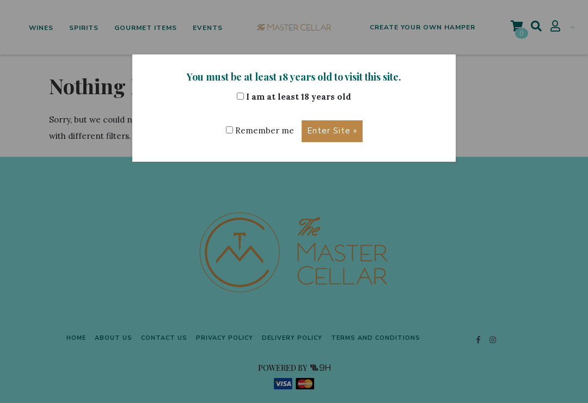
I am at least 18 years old (294, 96)
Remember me (259, 130)
